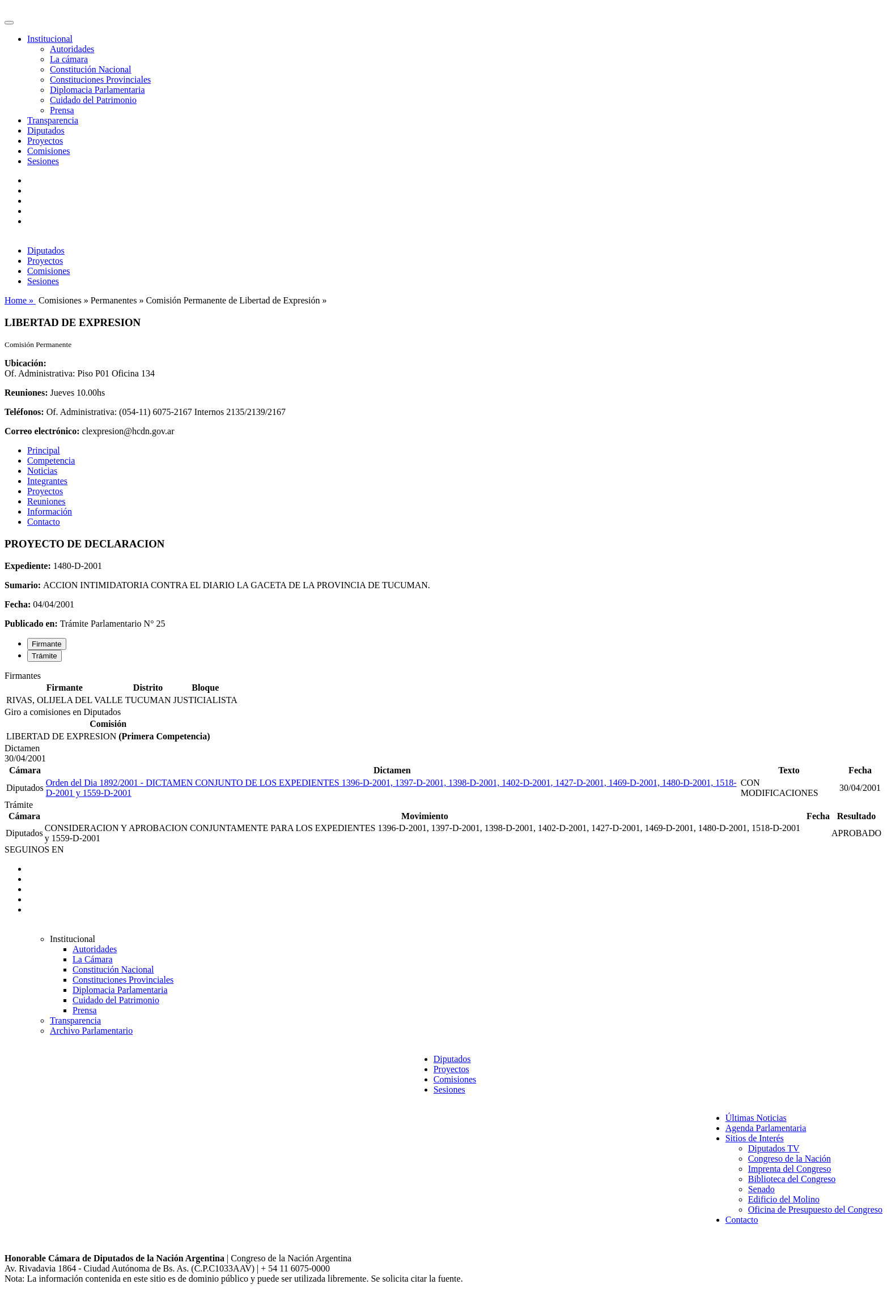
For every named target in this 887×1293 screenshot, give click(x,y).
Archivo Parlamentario (91, 1030)
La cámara (69, 59)
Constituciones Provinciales (100, 79)
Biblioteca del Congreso (792, 1179)
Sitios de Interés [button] (754, 1138)
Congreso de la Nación (789, 1158)
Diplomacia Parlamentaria (97, 90)
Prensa (62, 110)
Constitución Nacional (90, 69)
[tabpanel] (443, 689)
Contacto (43, 521)
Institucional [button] (50, 39)
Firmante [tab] (47, 644)
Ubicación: (25, 363)
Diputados (46, 130)
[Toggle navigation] (9, 22)
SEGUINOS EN (34, 849)
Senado (761, 1189)
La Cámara (93, 959)
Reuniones (46, 501)
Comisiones (48, 151)
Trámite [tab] (44, 656)
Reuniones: (26, 392)
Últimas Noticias (756, 1118)
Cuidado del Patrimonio (93, 100)
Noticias (42, 471)
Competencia (51, 460)
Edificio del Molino (784, 1199)
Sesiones (43, 161)
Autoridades (72, 49)
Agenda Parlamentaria (766, 1128)
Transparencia (52, 120)
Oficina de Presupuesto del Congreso (815, 1209)
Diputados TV (774, 1148)
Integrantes (47, 481)
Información (49, 511)
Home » (20, 300)
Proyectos (45, 140)
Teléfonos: (24, 412)
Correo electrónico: (42, 431)
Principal (43, 450)
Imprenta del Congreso (789, 1169)
